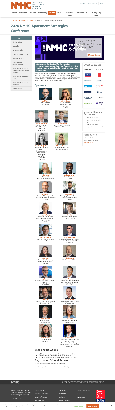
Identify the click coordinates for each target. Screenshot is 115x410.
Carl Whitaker (45, 338)
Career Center (39, 390)
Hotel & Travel (18, 58)
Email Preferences (41, 397)
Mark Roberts (45, 319)
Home (13, 20)
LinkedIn (81, 397)
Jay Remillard (69, 300)
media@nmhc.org (89, 142)
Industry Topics (69, 14)
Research (32, 12)
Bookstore (62, 397)
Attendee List (18, 50)
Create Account (92, 3)
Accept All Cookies (92, 406)
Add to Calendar (95, 55)
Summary (16, 38)
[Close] (112, 406)
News (59, 12)
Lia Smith (69, 319)
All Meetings (17, 88)
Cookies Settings (78, 406)
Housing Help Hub (96, 14)
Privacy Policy (39, 400)
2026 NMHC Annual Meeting (20, 83)
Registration (17, 42)
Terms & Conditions (41, 393)
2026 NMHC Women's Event (21, 77)
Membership (82, 12)
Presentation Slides (20, 54)
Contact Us (62, 390)
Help (101, 3)
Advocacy (23, 12)
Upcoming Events (27, 20)
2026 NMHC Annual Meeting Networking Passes (21, 70)
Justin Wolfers (69, 338)
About (14, 12)
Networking (42, 12)
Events (52, 12)
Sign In (82, 3)
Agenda (16, 46)
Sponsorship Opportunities (18, 63)
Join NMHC (62, 393)
